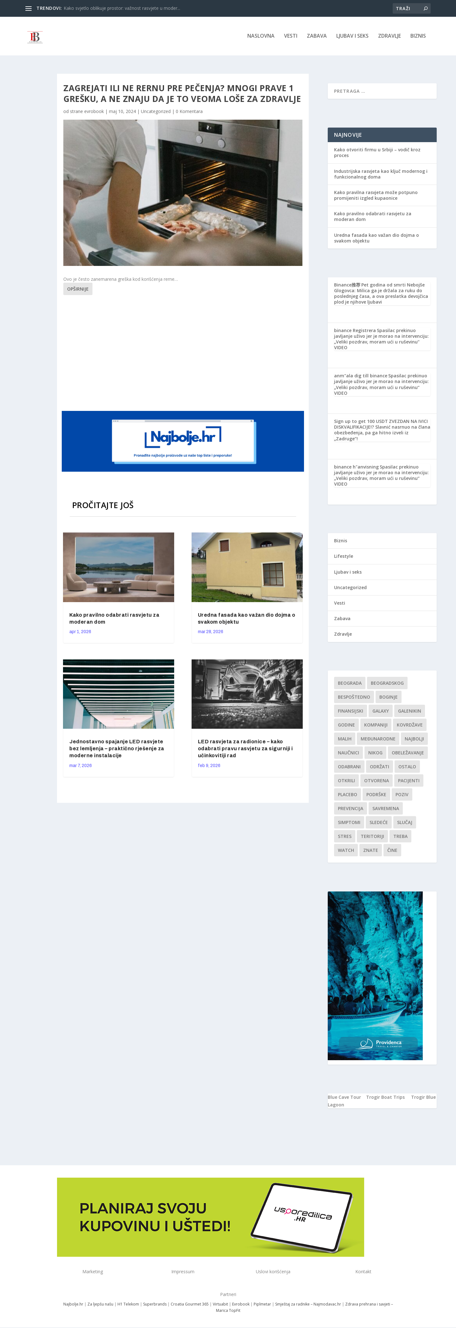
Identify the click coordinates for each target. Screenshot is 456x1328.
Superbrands (155, 1304)
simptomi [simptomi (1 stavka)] (349, 823)
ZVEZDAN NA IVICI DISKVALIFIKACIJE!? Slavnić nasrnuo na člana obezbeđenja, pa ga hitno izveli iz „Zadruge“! (382, 430)
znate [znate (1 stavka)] (370, 851)
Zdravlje (389, 37)
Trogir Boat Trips (385, 1098)
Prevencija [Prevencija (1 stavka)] (350, 809)
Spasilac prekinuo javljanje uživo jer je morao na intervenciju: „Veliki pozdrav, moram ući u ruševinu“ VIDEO (381, 339)
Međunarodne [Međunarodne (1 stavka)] (378, 739)
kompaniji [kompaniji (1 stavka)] (376, 725)
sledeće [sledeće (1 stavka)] (379, 823)
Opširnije (78, 289)
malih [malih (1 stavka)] (345, 739)
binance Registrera (355, 331)
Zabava (317, 37)
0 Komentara (189, 112)
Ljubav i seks (352, 37)
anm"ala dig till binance (360, 376)
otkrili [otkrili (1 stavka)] (346, 781)
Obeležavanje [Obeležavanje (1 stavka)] (408, 753)
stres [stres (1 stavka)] (345, 837)
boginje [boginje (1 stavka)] (388, 698)
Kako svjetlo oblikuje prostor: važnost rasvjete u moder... (122, 8)
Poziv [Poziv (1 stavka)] (402, 795)
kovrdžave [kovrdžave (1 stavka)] (410, 725)
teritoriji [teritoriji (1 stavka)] (372, 837)
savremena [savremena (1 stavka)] (385, 809)
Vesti (290, 37)
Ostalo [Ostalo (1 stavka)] (407, 767)
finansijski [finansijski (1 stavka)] (350, 711)
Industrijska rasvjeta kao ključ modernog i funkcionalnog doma (381, 174)
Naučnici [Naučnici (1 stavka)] (348, 753)
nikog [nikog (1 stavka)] (375, 753)
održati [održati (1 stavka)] (379, 767)
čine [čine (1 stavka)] (392, 851)
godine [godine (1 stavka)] (346, 725)
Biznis (418, 37)
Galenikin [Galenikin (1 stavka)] (409, 711)
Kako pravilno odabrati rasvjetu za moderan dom (372, 217)
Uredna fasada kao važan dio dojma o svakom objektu (376, 238)
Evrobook (241, 1304)
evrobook (94, 112)
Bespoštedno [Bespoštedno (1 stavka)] (354, 698)
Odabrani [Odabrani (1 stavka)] (349, 767)
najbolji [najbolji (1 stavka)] (414, 739)
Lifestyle (343, 557)
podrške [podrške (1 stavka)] (376, 795)
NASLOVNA (261, 37)
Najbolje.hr (73, 1304)
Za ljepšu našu (100, 1304)
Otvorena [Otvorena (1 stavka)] (376, 781)
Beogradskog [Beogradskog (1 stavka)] (387, 684)
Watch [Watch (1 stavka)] (346, 851)
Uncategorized (156, 112)
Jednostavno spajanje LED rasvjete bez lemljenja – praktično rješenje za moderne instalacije (116, 749)
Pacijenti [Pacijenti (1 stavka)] (409, 781)
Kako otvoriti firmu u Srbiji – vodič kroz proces (377, 153)
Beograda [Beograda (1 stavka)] (350, 684)
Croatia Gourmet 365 (190, 1304)
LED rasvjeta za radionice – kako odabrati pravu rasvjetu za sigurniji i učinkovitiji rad (245, 749)
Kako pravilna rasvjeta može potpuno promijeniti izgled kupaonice (376, 196)
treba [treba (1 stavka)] (400, 837)
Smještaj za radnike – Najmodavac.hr (308, 1304)
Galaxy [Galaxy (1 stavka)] (380, 711)
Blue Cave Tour (344, 1098)
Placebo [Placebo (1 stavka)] (347, 795)
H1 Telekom (128, 1304)
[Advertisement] (183, 352)
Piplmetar (262, 1304)
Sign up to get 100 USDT (361, 422)
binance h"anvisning (356, 467)
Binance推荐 (347, 285)
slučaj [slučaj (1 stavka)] (404, 823)
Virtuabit (220, 1304)
